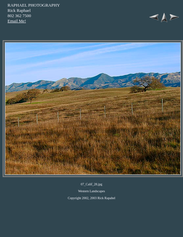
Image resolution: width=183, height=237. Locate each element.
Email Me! (17, 20)
